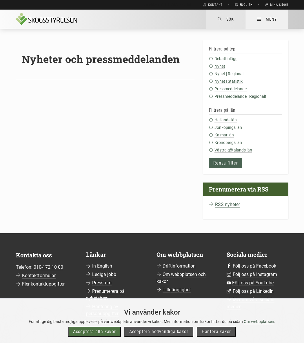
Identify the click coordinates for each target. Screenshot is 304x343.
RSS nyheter (227, 204)
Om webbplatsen (259, 330)
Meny (266, 19)
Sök (226, 19)
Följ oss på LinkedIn (253, 291)
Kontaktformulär (39, 275)
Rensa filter (225, 163)
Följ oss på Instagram (255, 274)
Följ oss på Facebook (254, 266)
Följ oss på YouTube (253, 283)
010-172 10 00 (48, 267)
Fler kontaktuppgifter (43, 284)
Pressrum (102, 283)
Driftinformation (179, 266)
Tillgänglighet (177, 290)
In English (102, 266)
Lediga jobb (104, 274)
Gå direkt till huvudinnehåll (168, 5)
